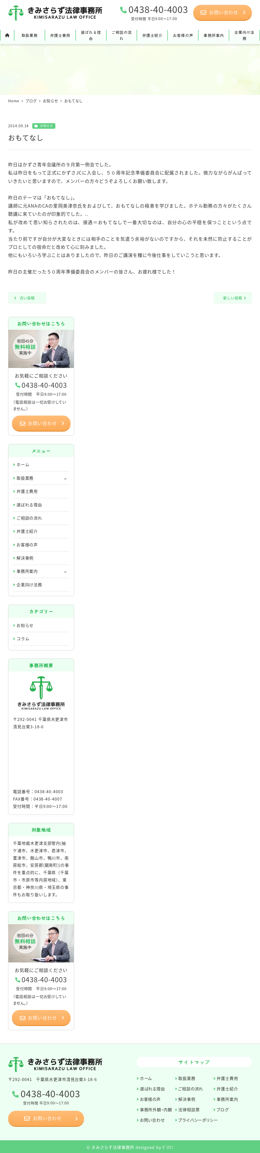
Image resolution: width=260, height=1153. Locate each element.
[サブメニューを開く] (65, 478)
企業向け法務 (29, 584)
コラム (23, 638)
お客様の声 (27, 545)
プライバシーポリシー (198, 1120)
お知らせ (46, 125)
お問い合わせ (152, 1120)
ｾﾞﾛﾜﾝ (168, 1147)
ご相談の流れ (29, 518)
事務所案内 (27, 571)
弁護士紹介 (27, 531)
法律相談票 (189, 1109)
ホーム (23, 464)
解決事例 (25, 558)
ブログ (223, 1109)
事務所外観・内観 (156, 1109)
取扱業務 (25, 478)
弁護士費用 (27, 491)
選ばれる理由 (29, 505)
